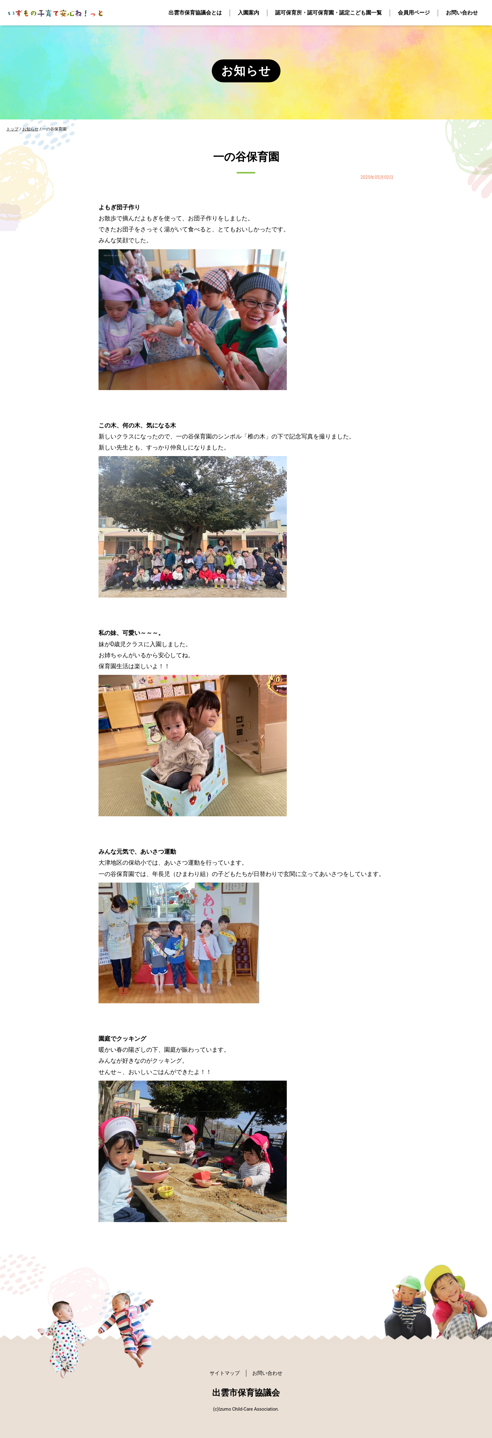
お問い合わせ (462, 13)
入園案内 (248, 13)
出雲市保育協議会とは (195, 13)
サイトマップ (225, 1373)
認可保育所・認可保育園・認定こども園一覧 (328, 13)
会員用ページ (414, 13)
